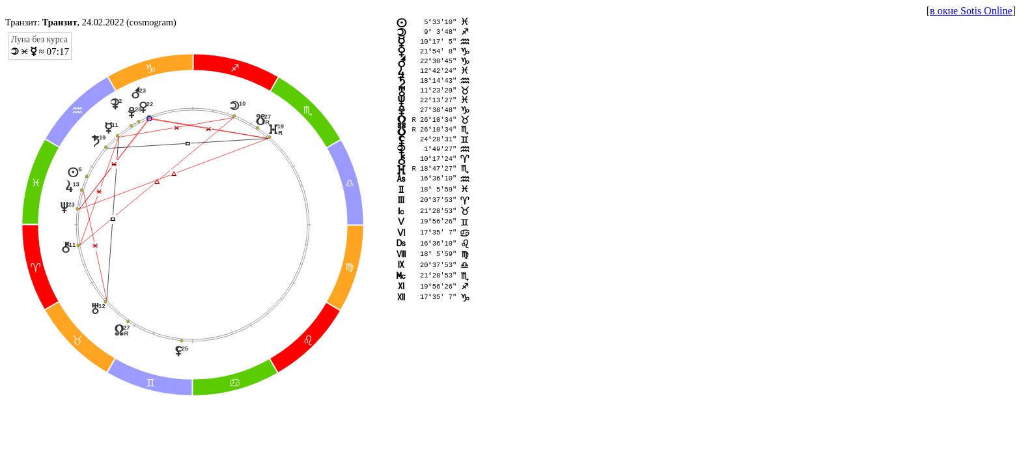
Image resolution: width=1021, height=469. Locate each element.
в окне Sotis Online (971, 10)
